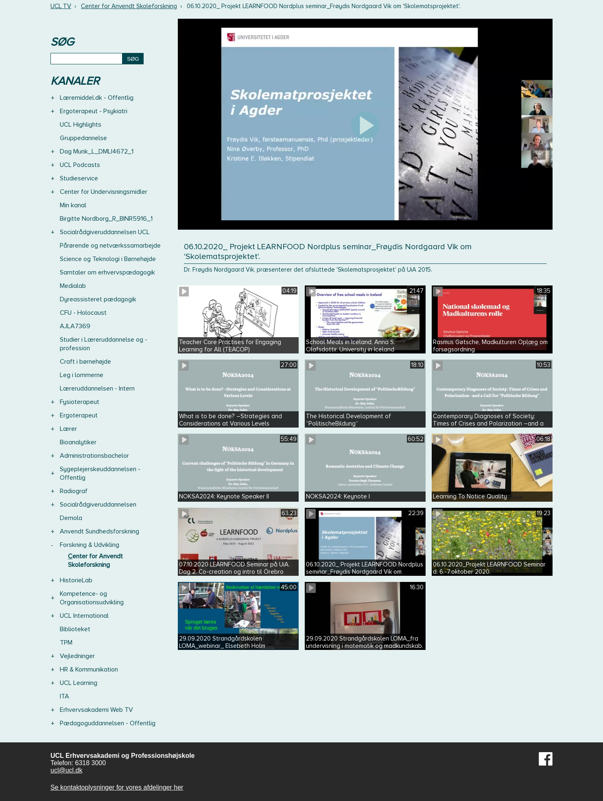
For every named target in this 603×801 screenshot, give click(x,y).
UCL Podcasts (80, 165)
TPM (66, 643)
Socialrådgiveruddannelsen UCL (105, 232)
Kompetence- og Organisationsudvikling (92, 598)
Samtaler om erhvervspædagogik (107, 272)
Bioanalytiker (78, 442)
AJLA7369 (75, 326)
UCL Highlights (80, 125)
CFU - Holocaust (83, 313)
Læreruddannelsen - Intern (97, 388)
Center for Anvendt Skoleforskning (129, 6)
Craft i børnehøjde (85, 362)
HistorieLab (76, 580)
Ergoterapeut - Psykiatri (93, 111)
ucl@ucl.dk (66, 770)
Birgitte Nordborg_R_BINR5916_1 (106, 219)
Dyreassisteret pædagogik (98, 299)
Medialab (73, 286)
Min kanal (73, 205)
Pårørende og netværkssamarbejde (110, 245)
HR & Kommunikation (89, 669)
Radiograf (73, 491)
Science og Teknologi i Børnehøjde (108, 259)
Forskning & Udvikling (89, 545)
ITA (64, 696)
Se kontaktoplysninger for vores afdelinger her (116, 787)
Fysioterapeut (79, 402)
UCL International (84, 616)
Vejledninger (77, 656)
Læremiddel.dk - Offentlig (96, 98)
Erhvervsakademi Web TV (96, 710)
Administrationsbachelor (94, 456)
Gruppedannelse (83, 138)
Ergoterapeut (79, 415)
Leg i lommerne (81, 375)
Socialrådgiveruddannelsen (98, 504)
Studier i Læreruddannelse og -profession (103, 344)
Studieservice (79, 178)
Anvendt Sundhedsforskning (99, 531)
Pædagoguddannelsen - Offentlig (107, 723)
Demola (71, 518)
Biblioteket (75, 629)
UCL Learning (78, 683)
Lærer (68, 429)
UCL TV (60, 6)
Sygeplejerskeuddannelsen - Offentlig (100, 473)
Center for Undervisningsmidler (103, 192)
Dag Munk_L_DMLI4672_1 (96, 151)
